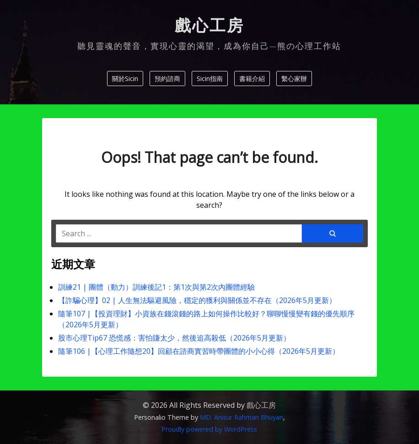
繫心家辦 (294, 78)
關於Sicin (125, 78)
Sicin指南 (210, 78)
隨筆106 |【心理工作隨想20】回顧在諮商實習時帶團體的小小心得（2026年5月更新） (198, 351)
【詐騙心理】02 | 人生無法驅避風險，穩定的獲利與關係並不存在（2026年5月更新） (198, 300)
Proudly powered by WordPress (209, 429)
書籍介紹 (252, 78)
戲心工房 (209, 25)
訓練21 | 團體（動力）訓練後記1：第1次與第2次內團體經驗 (156, 287)
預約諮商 (167, 78)
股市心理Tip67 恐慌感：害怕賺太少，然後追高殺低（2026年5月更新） (174, 338)
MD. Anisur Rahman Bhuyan (241, 417)
